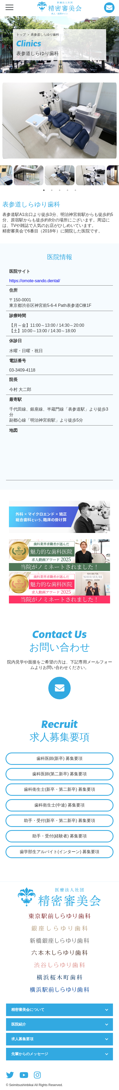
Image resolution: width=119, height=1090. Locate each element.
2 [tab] (51, 190)
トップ (21, 34)
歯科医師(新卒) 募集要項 (59, 758)
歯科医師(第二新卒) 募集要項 (59, 774)
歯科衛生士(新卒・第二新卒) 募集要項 (59, 789)
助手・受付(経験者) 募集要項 (59, 836)
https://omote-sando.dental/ (34, 281)
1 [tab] (43, 190)
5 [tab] (75, 190)
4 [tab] (67, 190)
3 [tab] (59, 190)
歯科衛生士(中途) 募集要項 (59, 805)
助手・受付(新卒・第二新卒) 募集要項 (59, 820)
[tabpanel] (59, 175)
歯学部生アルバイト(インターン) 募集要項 (59, 851)
